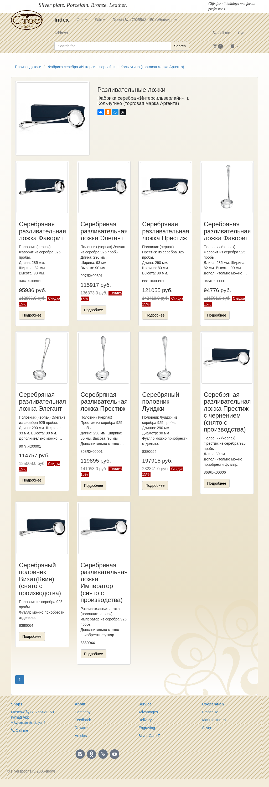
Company (83, 712)
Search (180, 46)
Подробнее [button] (32, 315)
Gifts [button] (82, 20)
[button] (218, 46)
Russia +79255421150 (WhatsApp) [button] (145, 20)
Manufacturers (214, 720)
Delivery (145, 720)
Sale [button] (100, 20)
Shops (16, 704)
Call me (221, 33)
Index (61, 20)
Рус (241, 33)
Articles (81, 736)
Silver (206, 728)
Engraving (146, 728)
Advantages (148, 712)
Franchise (210, 712)
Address (61, 33)
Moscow (17, 712)
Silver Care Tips (151, 736)
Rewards (82, 728)
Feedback (83, 720)
